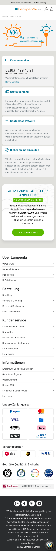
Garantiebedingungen (12, 374)
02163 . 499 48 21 (19, 70)
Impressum (7, 396)
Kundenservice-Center (13, 326)
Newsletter (7, 332)
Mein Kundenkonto (11, 311)
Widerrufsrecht (9, 379)
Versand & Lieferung (12, 300)
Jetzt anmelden (28, 232)
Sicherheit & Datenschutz (14, 390)
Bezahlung (7, 295)
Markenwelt (8, 274)
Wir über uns (8, 263)
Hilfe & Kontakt (9, 280)
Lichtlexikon (8, 354)
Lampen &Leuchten (9, 16)
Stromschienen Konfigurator (16, 343)
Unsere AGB (8, 385)
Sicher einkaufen (10, 269)
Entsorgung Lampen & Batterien (17, 368)
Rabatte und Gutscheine (13, 337)
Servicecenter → (13, 82)
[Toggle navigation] (4, 9)
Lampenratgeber (10, 348)
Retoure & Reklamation (13, 306)
